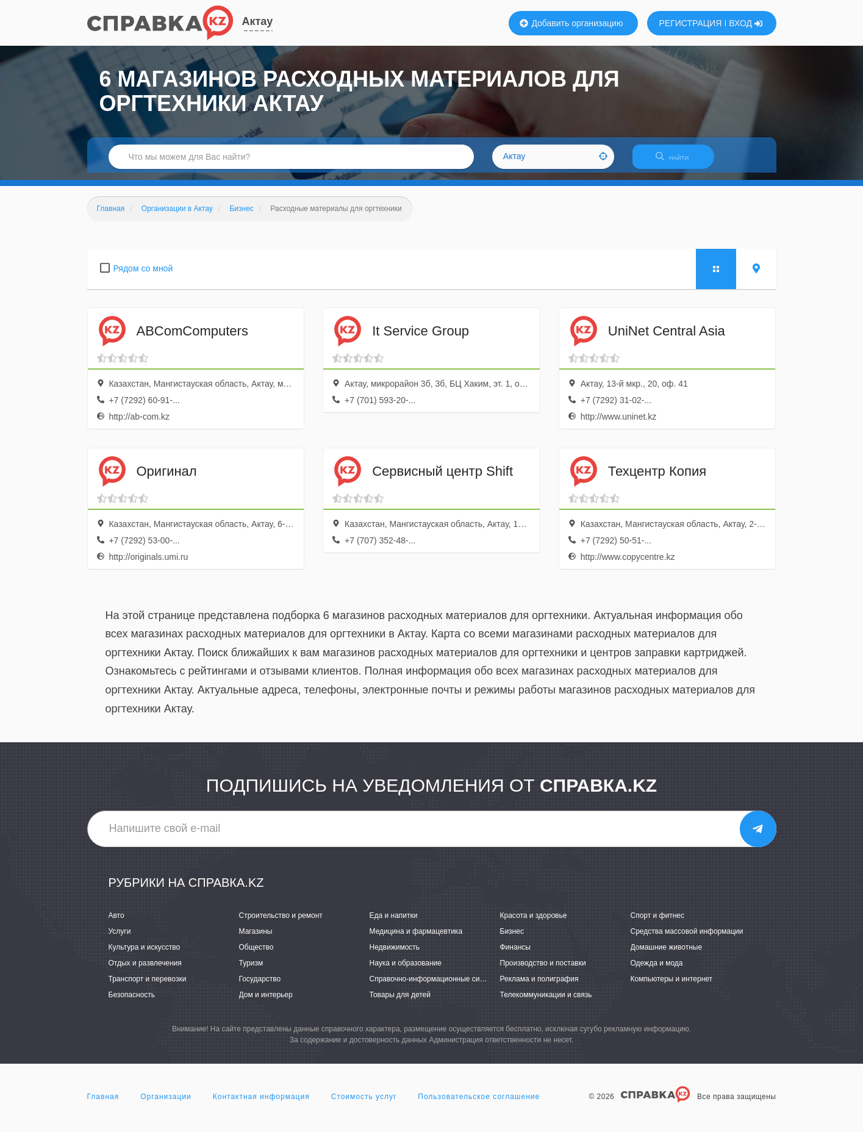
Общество (256, 954)
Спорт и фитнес (658, 923)
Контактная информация (261, 1104)
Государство (260, 986)
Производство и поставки (543, 970)
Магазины (256, 938)
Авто (116, 923)
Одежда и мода (657, 970)
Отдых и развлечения (145, 970)
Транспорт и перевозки (148, 986)
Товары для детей (400, 1002)
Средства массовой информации (687, 938)
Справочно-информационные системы (435, 986)
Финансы (515, 954)
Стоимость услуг (364, 1104)
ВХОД (745, 23)
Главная (103, 1104)
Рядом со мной (143, 276)
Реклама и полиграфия (539, 986)
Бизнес (512, 938)
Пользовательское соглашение (479, 1104)
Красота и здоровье (533, 923)
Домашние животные (667, 954)
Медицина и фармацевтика (416, 938)
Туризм (251, 970)
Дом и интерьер (266, 1002)
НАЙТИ (678, 161)
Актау (257, 21)
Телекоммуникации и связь (546, 1002)
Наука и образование (406, 970)
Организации (166, 1104)
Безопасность (132, 1002)
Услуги (120, 938)
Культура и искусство (145, 954)
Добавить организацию (571, 23)
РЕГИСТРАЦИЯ (690, 23)
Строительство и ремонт (281, 923)
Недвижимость (395, 954)
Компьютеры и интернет (672, 986)
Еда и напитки (394, 923)
